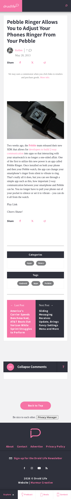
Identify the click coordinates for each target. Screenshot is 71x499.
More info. (45, 77)
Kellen (15, 50)
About (10, 446)
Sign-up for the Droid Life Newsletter (35, 458)
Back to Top (35, 405)
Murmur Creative (42, 482)
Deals (44, 494)
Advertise (36, 446)
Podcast (26, 494)
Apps (29, 263)
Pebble (48, 283)
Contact (62, 494)
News (41, 263)
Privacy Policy (55, 446)
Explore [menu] (7, 494)
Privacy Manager (47, 417)
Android (23, 283)
